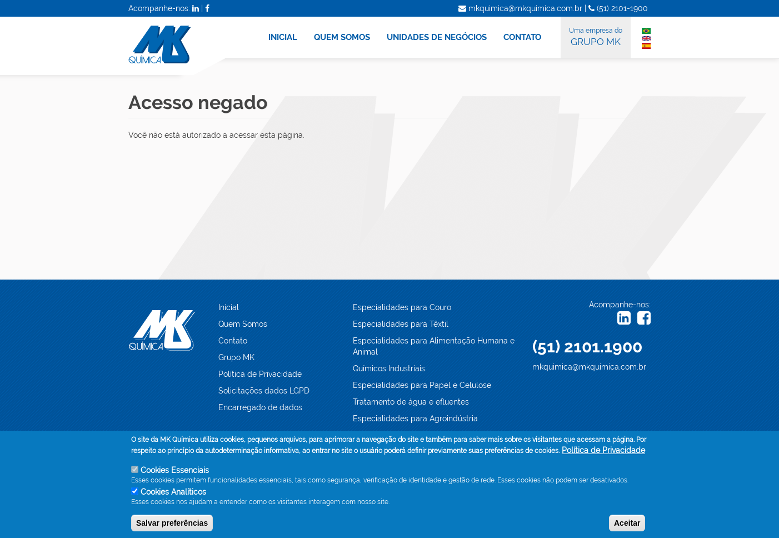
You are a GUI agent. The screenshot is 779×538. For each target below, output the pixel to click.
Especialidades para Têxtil (400, 324)
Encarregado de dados (260, 407)
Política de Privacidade (260, 374)
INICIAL (282, 37)
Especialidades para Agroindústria (415, 418)
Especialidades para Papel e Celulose (422, 385)
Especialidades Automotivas (404, 435)
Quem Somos (242, 324)
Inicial (228, 307)
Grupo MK (236, 357)
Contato (232, 340)
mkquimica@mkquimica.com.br (589, 366)
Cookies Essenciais (175, 477)
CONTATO (522, 37)
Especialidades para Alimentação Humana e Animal (434, 346)
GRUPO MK (595, 36)
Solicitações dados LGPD (263, 390)
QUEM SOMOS (342, 37)
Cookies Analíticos (173, 499)
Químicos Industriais (389, 368)
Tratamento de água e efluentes (411, 401)
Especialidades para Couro (402, 307)
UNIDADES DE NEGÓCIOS (437, 37)
